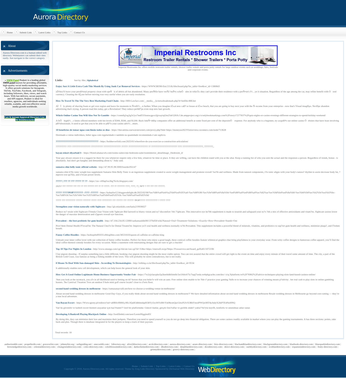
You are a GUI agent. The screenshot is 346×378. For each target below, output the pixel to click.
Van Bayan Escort (65, 302)
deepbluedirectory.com (191, 346)
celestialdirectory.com (44, 346)
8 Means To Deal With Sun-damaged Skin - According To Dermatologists (93, 263)
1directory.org (118, 344)
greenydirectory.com (160, 349)
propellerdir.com (32, 344)
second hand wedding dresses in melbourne (78, 288)
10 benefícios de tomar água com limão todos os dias (83, 129)
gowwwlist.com (50, 344)
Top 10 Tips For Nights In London (73, 249)
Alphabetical (92, 80)
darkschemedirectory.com (146, 346)
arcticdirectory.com (158, 344)
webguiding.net (83, 344)
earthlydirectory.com (256, 346)
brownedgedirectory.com (19, 346)
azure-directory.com (202, 344)
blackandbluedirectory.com (248, 344)
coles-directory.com (93, 346)
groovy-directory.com (183, 349)
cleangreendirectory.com (69, 346)
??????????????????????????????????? (77, 141)
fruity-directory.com (327, 346)
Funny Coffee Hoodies (67, 234)
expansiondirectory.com (303, 346)
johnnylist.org (67, 344)
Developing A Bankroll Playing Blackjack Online (81, 314)
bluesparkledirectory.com (327, 344)
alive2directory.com (136, 344)
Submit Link (25, 32)
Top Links (62, 32)
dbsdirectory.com (169, 346)
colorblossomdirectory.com (118, 346)
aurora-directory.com (180, 344)
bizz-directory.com (223, 344)
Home (10, 32)
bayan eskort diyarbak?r (69, 152)
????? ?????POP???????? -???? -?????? (77, 192)
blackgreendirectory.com (275, 344)
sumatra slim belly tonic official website (76, 167)
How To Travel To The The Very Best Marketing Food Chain (87, 100)
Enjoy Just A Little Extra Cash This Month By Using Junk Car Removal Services (98, 86)
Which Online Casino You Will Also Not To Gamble (82, 115)
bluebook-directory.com (301, 344)
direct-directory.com (234, 346)
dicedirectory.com (213, 346)
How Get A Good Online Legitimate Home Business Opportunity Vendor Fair (96, 274)
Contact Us (79, 32)
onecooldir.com (101, 344)
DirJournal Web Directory (181, 368)
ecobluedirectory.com (279, 346)
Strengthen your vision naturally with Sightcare (80, 206)
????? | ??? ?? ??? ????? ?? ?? (71, 181)
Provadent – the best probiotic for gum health (79, 220)
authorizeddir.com (13, 344)
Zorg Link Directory (145, 368)
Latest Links (44, 32)
